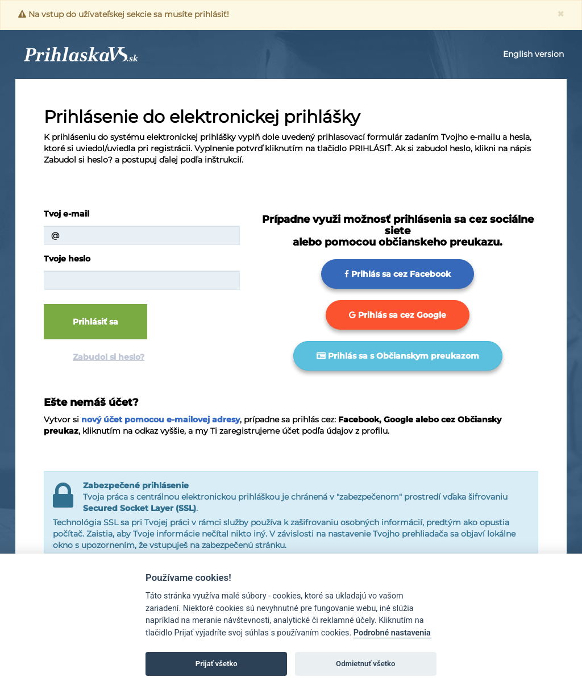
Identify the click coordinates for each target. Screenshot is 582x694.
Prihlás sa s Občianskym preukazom (398, 356)
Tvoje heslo (67, 259)
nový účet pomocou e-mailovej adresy (160, 419)
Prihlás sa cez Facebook (397, 274)
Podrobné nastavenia (392, 633)
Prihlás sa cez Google (397, 315)
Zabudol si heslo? (108, 357)
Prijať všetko (217, 663)
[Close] (560, 14)
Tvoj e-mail (66, 214)
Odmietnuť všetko (365, 663)
